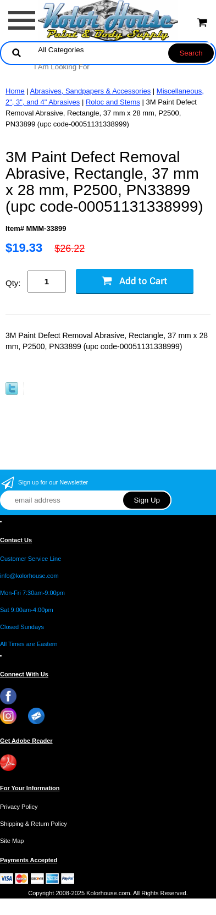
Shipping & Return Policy (33, 823)
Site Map (12, 840)
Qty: (13, 283)
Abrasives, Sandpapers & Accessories (90, 91)
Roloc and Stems (113, 102)
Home (15, 91)
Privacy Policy (18, 806)
